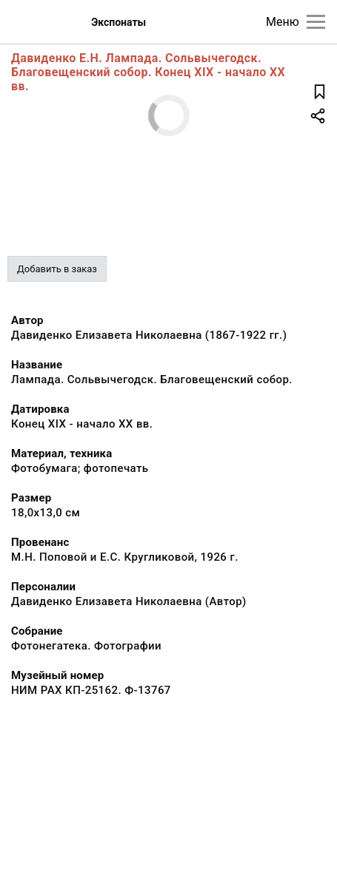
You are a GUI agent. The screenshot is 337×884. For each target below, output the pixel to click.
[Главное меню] (316, 21)
